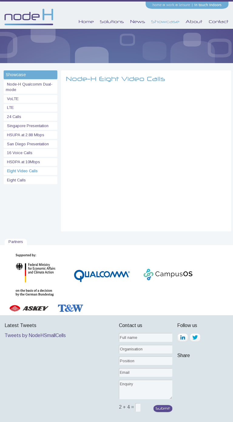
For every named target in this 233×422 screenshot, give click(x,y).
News (137, 21)
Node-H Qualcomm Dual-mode (29, 87)
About (194, 21)
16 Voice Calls (19, 152)
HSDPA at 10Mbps (23, 162)
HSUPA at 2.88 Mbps (25, 135)
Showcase (165, 21)
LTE (10, 107)
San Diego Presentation (27, 144)
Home (86, 21)
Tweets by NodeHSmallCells (35, 335)
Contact (218, 21)
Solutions (112, 21)
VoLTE (12, 98)
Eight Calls (16, 180)
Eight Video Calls (22, 171)
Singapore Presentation (27, 125)
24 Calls (13, 116)
